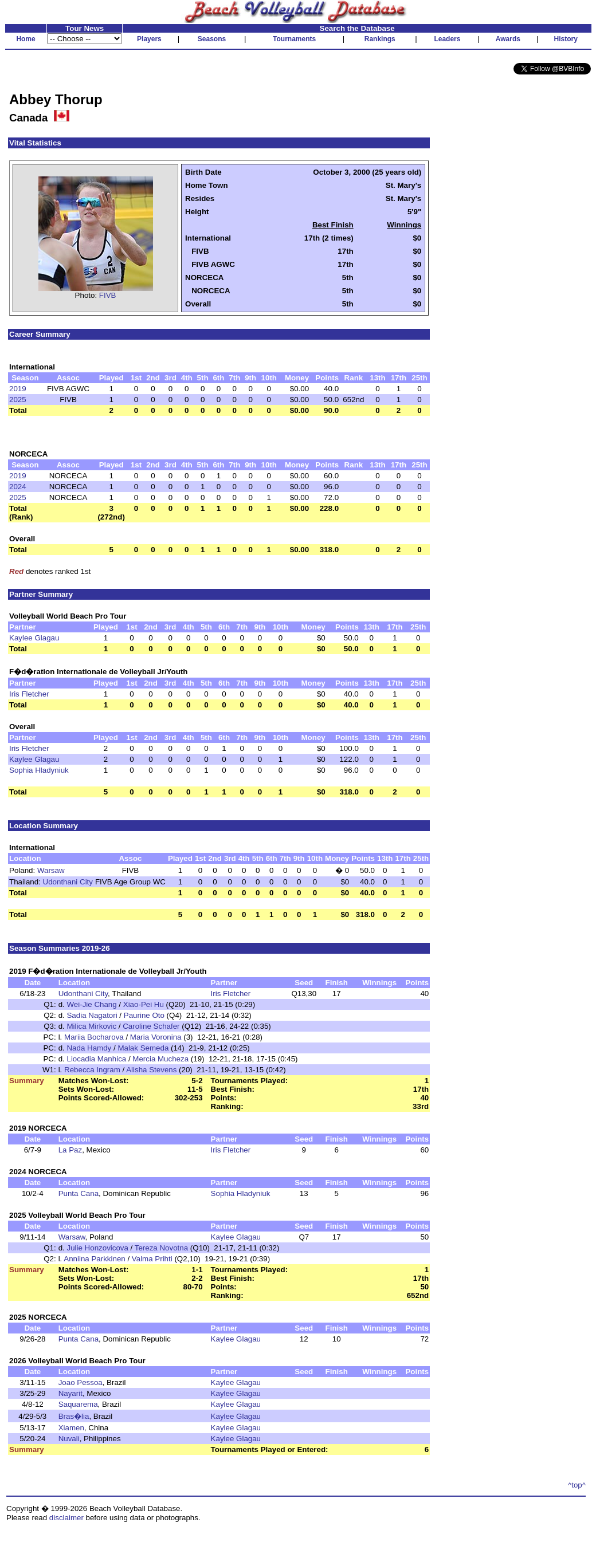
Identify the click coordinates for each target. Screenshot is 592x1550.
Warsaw (51, 870)
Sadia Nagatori (91, 1015)
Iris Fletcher (29, 694)
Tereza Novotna (161, 1248)
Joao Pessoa (80, 1382)
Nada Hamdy (88, 1048)
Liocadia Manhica (96, 1059)
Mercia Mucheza (160, 1059)
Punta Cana (78, 1193)
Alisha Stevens (151, 1069)
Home (25, 39)
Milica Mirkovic (91, 1026)
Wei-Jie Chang (91, 1004)
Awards (508, 39)
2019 (17, 388)
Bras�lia (73, 1416)
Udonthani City (68, 882)
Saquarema (78, 1404)
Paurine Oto (144, 1015)
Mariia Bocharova (94, 1037)
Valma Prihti (152, 1258)
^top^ (577, 1485)
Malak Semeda (142, 1048)
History (566, 39)
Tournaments (294, 39)
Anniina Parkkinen (94, 1258)
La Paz (70, 1150)
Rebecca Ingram (92, 1069)
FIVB (107, 295)
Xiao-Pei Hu (143, 1004)
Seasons (212, 39)
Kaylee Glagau (34, 638)
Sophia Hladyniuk (39, 770)
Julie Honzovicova (97, 1248)
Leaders (447, 39)
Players (149, 39)
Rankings (379, 39)
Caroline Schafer (151, 1026)
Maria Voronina (156, 1037)
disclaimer (66, 1517)
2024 (17, 486)
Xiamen (71, 1427)
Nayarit (70, 1393)
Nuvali (69, 1438)
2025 (17, 399)
